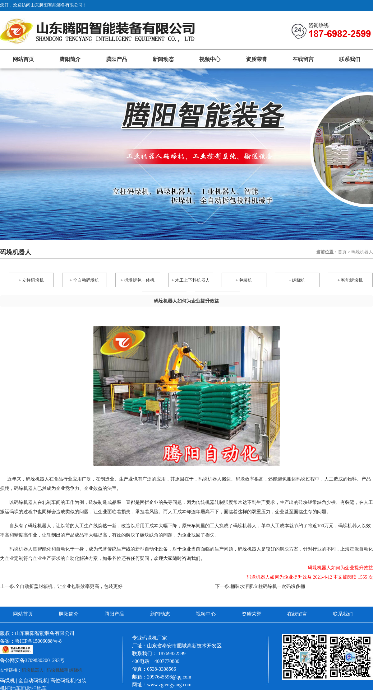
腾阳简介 (70, 59)
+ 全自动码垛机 (84, 280)
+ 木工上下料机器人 (191, 280)
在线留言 (303, 59)
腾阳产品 (116, 59)
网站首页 (23, 59)
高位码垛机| (63, 680)
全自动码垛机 (33, 680)
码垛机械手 (57, 670)
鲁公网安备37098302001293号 (32, 660)
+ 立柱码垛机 (31, 280)
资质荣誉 (256, 59)
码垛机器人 (37, 478)
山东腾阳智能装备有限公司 (45, 633)
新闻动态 (163, 59)
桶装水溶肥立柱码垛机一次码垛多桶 (267, 586)
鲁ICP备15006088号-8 (38, 641)
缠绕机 (75, 670)
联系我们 (349, 59)
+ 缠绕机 (297, 280)
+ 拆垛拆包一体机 (137, 280)
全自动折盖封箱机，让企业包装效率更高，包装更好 (68, 586)
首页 (342, 252)
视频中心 (209, 59)
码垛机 (7, 680)
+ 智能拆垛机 (350, 280)
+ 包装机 (244, 280)
